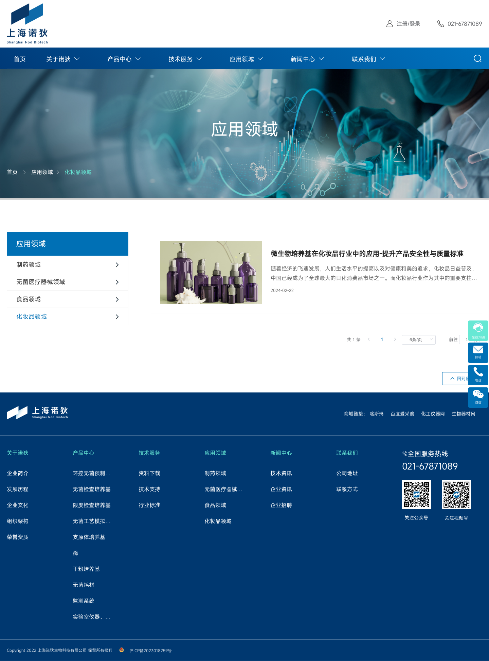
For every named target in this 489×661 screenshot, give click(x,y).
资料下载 (149, 473)
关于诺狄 (58, 59)
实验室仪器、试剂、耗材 (94, 617)
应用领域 (242, 59)
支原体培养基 (89, 537)
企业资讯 (281, 489)
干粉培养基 (86, 569)
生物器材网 (463, 414)
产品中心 (119, 59)
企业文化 (18, 505)
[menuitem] (20, 58)
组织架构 (18, 521)
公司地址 (347, 473)
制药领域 (215, 473)
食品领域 (215, 505)
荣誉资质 (18, 537)
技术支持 (149, 489)
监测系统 (83, 601)
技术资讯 (281, 473)
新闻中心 (303, 59)
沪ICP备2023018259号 (150, 651)
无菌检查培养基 (92, 489)
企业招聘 (281, 505)
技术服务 (180, 59)
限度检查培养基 (92, 505)
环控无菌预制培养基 (94, 473)
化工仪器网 (433, 414)
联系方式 (347, 489)
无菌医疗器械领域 (225, 489)
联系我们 (364, 59)
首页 (20, 59)
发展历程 (18, 489)
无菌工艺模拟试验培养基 (94, 521)
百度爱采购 (402, 414)
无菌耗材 (83, 585)
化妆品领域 (78, 172)
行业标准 (149, 505)
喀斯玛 (376, 414)
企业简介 (18, 473)
